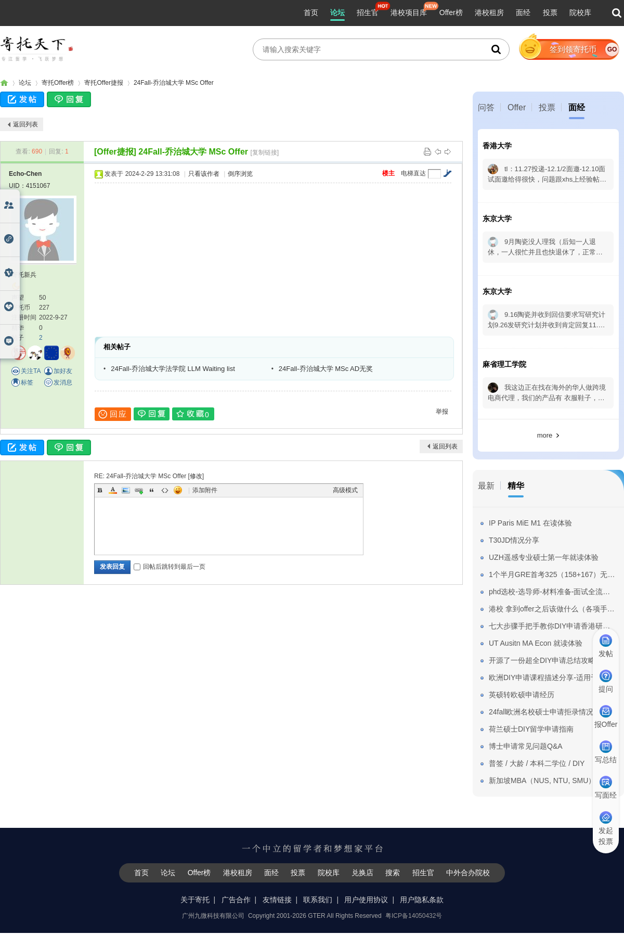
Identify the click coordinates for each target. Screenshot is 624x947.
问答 (486, 107)
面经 (523, 12)
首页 (311, 12)
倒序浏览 (240, 173)
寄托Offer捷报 (103, 82)
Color (113, 490)
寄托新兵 (23, 274)
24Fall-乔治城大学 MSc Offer (174, 82)
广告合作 (236, 899)
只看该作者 (203, 173)
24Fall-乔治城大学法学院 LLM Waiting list (173, 369)
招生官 (368, 12)
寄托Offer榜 (58, 82)
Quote (152, 490)
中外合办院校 (468, 872)
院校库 (580, 12)
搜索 (392, 872)
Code (165, 490)
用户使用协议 (366, 899)
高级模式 (345, 490)
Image (126, 490)
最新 (486, 485)
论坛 (337, 12)
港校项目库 (409, 12)
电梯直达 (413, 173)
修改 (196, 476)
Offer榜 (451, 12)
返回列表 (25, 124)
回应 (112, 414)
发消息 (63, 382)
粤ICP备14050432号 (413, 915)
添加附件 (204, 490)
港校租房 (489, 12)
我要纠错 (610, 902)
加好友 (63, 371)
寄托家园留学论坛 (4, 83)
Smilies (178, 490)
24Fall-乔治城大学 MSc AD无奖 (326, 369)
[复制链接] (265, 152)
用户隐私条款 (422, 899)
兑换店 (362, 872)
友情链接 (277, 899)
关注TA (31, 371)
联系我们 (317, 899)
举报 (442, 411)
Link (139, 490)
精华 (516, 485)
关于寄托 (195, 899)
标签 (27, 382)
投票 (550, 12)
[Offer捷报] (115, 151)
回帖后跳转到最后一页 (169, 566)
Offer (517, 107)
